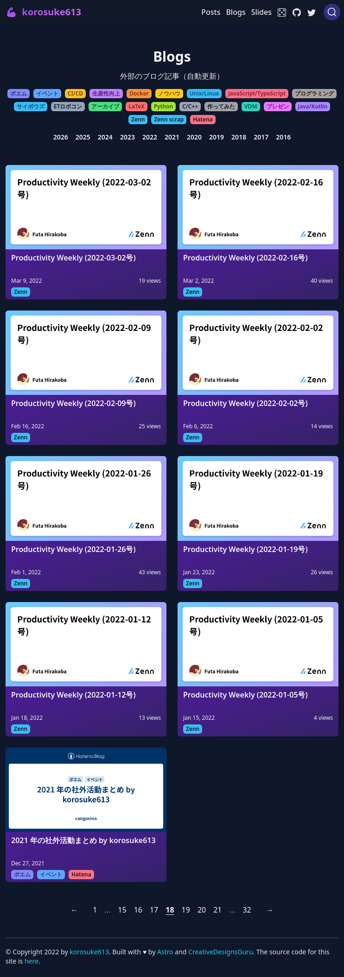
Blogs (235, 12)
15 (122, 910)
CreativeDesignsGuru (220, 951)
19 (186, 910)
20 (201, 910)
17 (154, 910)
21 (217, 910)
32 (246, 910)
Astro (166, 951)
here (31, 961)
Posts (210, 12)
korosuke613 (89, 951)
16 (138, 910)
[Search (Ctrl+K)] (332, 12)
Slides (261, 12)
